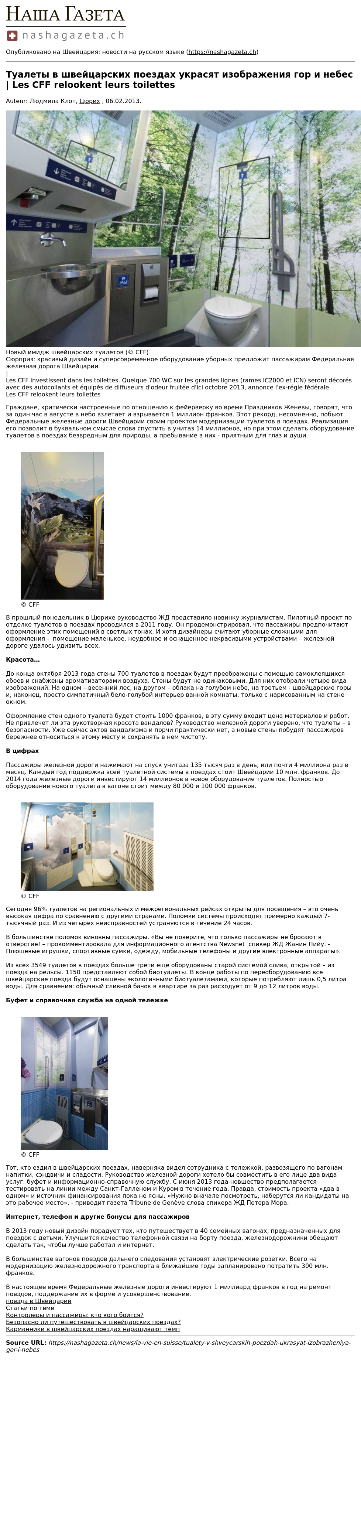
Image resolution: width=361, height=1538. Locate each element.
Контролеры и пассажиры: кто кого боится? (75, 1315)
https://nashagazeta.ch (222, 51)
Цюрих (89, 101)
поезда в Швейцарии (39, 1301)
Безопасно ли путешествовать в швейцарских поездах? (93, 1322)
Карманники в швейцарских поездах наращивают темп (93, 1329)
